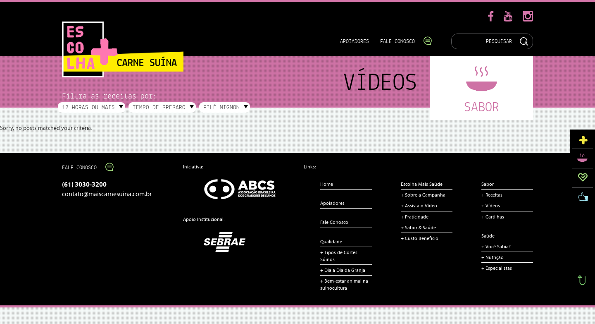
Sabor (487, 184)
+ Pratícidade (414, 217)
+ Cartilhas (492, 217)
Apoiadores (354, 41)
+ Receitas (491, 195)
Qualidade (331, 242)
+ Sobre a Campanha (423, 195)
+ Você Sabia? (496, 247)
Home (326, 184)
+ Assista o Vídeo (419, 206)
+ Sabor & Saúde (418, 227)
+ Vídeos (490, 206)
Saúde (488, 236)
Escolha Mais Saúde (422, 184)
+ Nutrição (492, 257)
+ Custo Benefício (419, 238)
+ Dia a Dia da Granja (342, 270)
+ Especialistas (496, 268)
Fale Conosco (402, 41)
